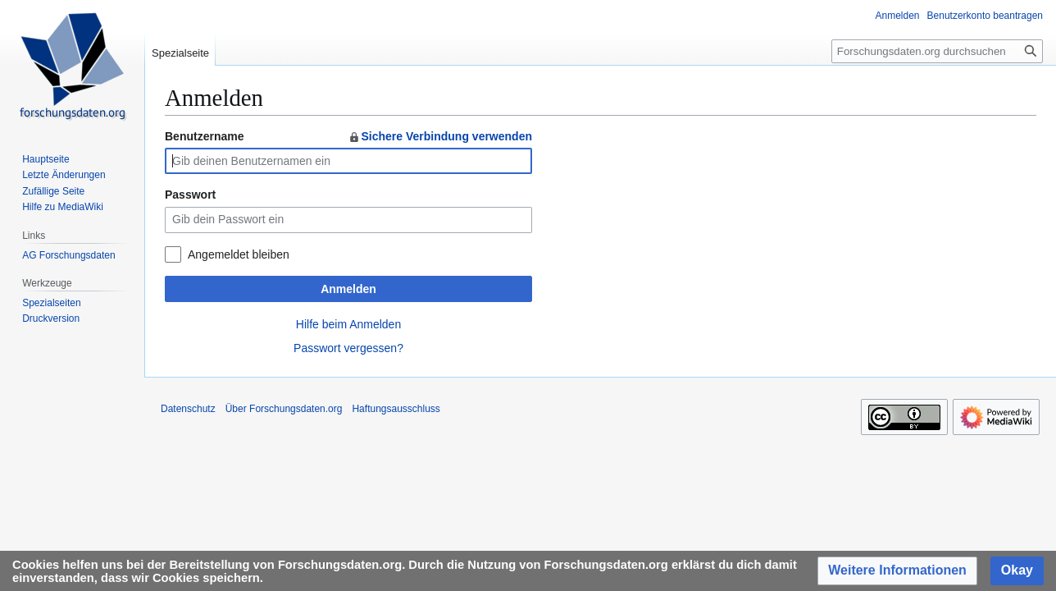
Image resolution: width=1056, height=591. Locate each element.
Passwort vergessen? (348, 348)
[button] (897, 571)
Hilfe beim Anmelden (348, 324)
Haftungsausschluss (395, 409)
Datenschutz (188, 409)
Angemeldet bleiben (238, 254)
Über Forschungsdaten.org (284, 409)
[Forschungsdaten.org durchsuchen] (937, 51)
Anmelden (348, 289)
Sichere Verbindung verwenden (440, 136)
